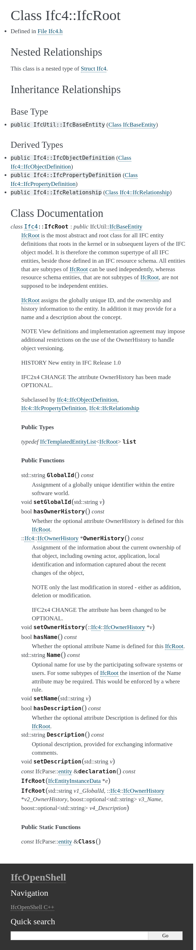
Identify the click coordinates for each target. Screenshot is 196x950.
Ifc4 (31, 226)
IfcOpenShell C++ (32, 907)
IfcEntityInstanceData (74, 781)
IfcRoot (108, 441)
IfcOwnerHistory (57, 538)
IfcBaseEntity (125, 226)
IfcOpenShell (38, 877)
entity (65, 771)
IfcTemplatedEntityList (68, 441)
